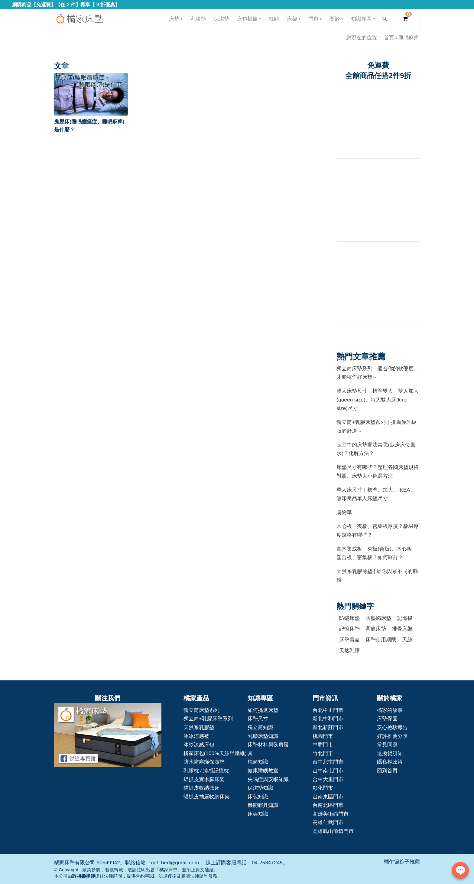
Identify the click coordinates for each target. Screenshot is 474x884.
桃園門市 (323, 736)
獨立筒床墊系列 (201, 710)
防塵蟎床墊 (378, 618)
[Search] (385, 19)
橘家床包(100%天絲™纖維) (215, 753)
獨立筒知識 (260, 727)
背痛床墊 (375, 628)
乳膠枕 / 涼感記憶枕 (206, 770)
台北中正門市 (328, 710)
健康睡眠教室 (263, 770)
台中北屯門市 (328, 761)
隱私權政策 (390, 761)
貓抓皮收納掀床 (201, 788)
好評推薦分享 (392, 736)
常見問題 (387, 744)
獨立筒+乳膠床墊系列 (208, 718)
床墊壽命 (349, 639)
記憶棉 (404, 618)
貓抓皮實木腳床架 (204, 779)
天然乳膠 (349, 650)
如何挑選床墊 (263, 710)
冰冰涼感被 (196, 736)
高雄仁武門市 (328, 822)
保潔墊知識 (260, 788)
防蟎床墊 (349, 618)
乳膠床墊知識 (263, 736)
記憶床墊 (349, 628)
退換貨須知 (390, 753)
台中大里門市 (328, 779)
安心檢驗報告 (392, 727)
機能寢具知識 (263, 805)
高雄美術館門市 (331, 814)
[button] (91, 94)
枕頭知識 (258, 761)
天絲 (407, 639)
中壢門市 (323, 744)
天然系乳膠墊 (198, 727)
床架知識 (258, 814)
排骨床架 (402, 628)
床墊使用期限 (380, 639)
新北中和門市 (328, 718)
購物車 (344, 512)
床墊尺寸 (258, 718)
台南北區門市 (328, 805)
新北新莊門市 (328, 727)
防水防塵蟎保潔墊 (204, 761)
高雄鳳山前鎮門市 (333, 831)
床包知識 (258, 796)
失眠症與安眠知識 (268, 779)
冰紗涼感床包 (198, 744)
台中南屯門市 (328, 770)
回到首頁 (387, 770)
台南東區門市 (328, 796)
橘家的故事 (390, 710)
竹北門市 (323, 753)
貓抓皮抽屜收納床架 (206, 796)
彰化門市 (323, 788)
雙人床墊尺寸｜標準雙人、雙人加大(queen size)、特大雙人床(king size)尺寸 (377, 399)
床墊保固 (387, 718)
